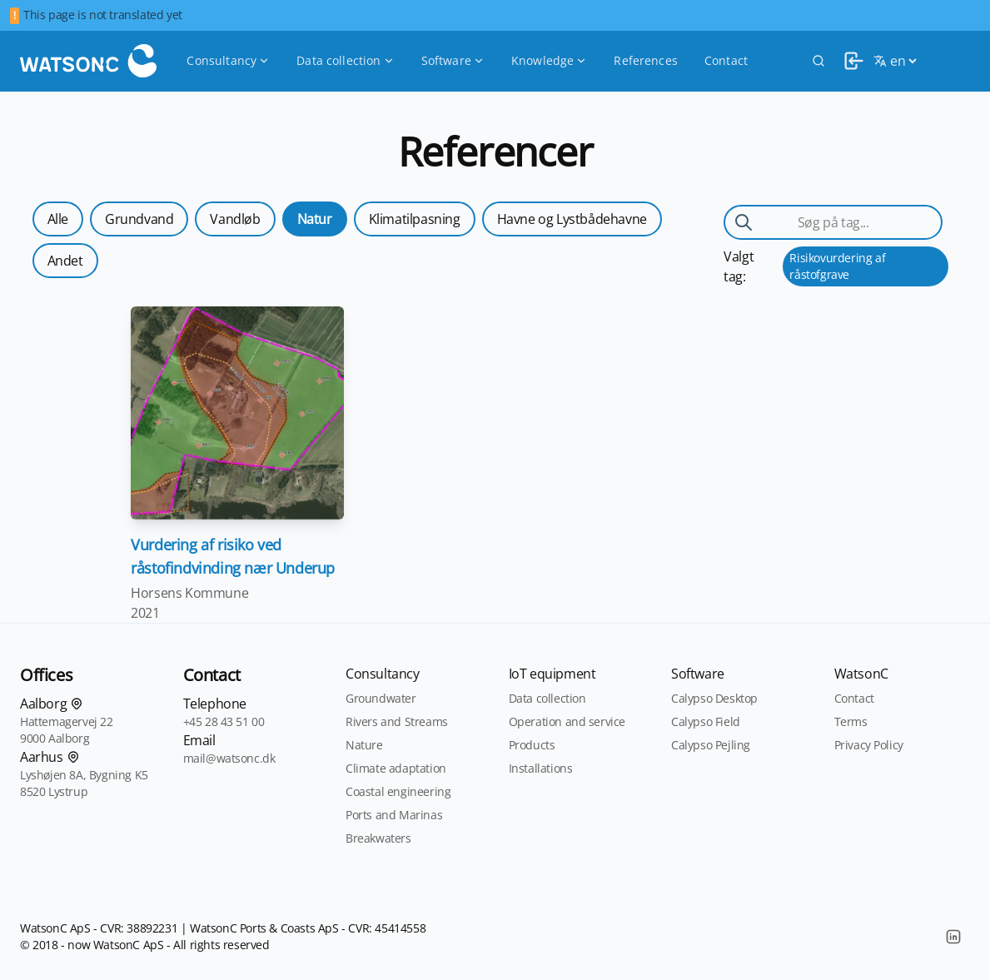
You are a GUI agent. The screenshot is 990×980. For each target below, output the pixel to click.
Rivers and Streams (397, 721)
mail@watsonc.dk (229, 758)
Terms (851, 721)
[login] (849, 60)
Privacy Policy (868, 745)
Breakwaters (378, 838)
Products (532, 745)
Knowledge (549, 60)
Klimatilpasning (414, 219)
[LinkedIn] (953, 936)
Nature (364, 745)
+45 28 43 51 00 (224, 721)
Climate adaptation (396, 768)
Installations (541, 768)
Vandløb (235, 219)
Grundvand (139, 219)
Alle (57, 219)
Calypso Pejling (710, 745)
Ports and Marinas (394, 815)
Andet (65, 260)
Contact (726, 60)
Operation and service (567, 721)
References (646, 60)
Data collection (345, 60)
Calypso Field (705, 721)
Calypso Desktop (714, 698)
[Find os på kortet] (76, 703)
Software (453, 60)
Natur (314, 219)
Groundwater (381, 698)
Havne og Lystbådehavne (572, 219)
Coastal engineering (398, 791)
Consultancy (228, 60)
